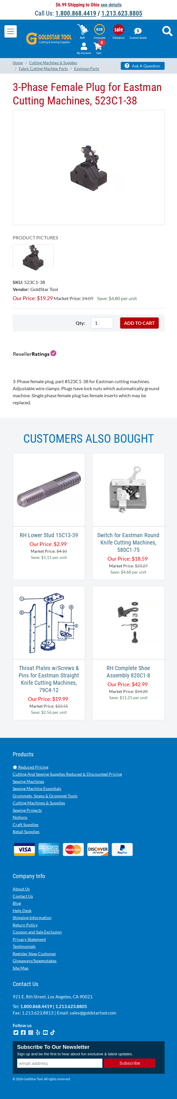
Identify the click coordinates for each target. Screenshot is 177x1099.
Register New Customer (34, 953)
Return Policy (25, 924)
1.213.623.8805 (121, 13)
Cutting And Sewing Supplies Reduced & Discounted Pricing (67, 774)
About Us (21, 888)
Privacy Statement (29, 939)
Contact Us (23, 896)
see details (111, 5)
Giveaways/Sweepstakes (35, 960)
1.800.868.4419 (75, 13)
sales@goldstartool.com (93, 1012)
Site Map (21, 968)
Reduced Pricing (30, 767)
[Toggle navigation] (10, 31)
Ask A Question (142, 65)
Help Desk (22, 910)
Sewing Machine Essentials (37, 788)
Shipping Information (32, 917)
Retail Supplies (26, 831)
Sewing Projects (27, 810)
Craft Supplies (26, 824)
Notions (20, 817)
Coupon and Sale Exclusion (37, 931)
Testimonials (24, 946)
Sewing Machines (28, 781)
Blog (17, 903)
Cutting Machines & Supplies (39, 802)
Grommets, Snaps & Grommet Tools (45, 795)
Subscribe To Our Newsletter (53, 1047)
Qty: (80, 323)
